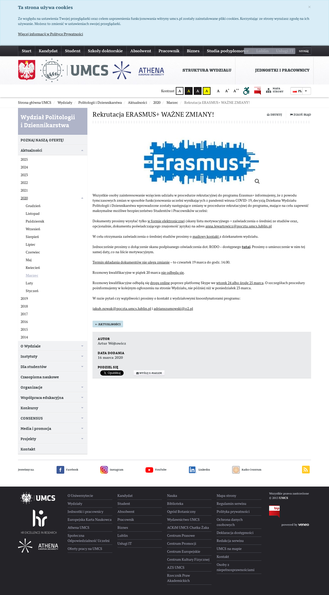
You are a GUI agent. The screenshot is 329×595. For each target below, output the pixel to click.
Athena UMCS (78, 527)
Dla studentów (34, 366)
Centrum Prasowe (181, 535)
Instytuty (29, 356)
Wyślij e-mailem (149, 376)
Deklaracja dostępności (235, 532)
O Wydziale (31, 346)
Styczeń (32, 290)
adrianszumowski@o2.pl (173, 311)
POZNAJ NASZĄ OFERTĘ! (42, 140)
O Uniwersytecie (80, 495)
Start (26, 51)
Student (72, 51)
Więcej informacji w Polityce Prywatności (50, 34)
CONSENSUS (32, 418)
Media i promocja (36, 428)
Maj (29, 260)
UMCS (283, 498)
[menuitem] (199, 70)
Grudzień (33, 205)
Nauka (172, 495)
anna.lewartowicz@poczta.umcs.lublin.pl (238, 228)
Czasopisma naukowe (40, 377)
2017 (24, 314)
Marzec (32, 275)
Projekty (28, 438)
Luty (29, 283)
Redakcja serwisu (230, 540)
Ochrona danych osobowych (230, 522)
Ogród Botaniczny (181, 511)
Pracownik (169, 51)
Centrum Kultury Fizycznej (188, 559)
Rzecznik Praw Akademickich (178, 578)
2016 (24, 321)
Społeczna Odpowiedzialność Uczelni (88, 538)
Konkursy (29, 408)
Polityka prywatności (233, 511)
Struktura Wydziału (206, 70)
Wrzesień (33, 229)
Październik (35, 221)
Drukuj (274, 115)
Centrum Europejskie (183, 551)
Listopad (33, 213)
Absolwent (140, 51)
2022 (24, 182)
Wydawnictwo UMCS (183, 519)
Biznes (193, 51)
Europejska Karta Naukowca (90, 519)
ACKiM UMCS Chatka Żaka (188, 527)
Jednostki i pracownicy (282, 70)
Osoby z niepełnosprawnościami (235, 567)
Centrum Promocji (181, 543)
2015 (24, 329)
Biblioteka (175, 503)
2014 (24, 337)
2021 (24, 190)
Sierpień (32, 236)
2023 (24, 175)
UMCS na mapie (229, 548)
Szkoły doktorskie (105, 51)
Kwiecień (33, 267)
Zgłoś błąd (300, 115)
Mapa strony (275, 90)
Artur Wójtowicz (112, 346)
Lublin (262, 51)
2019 (24, 298)
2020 (24, 198)
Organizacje (31, 387)
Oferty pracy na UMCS (85, 548)
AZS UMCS (176, 567)
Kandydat (48, 51)
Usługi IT (285, 51)
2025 (24, 159)
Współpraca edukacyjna (42, 397)
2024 (24, 167)
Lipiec (30, 244)
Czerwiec (33, 252)
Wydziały (75, 503)
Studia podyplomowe (228, 51)
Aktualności (108, 327)
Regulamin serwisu (231, 503)
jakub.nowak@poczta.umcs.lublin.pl (122, 311)
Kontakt (28, 449)
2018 (24, 306)
